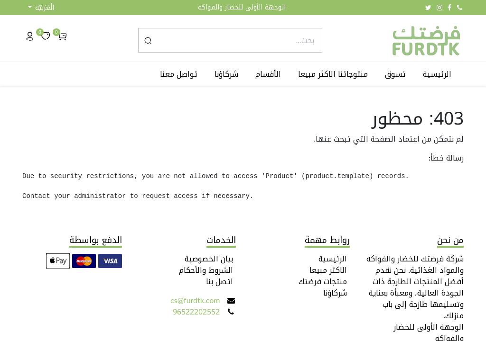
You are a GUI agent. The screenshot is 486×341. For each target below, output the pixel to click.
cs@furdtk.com (195, 300)
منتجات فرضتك (323, 281)
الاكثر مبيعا (328, 270)
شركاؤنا (335, 293)
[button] (41, 7)
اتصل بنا (219, 281)
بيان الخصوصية (209, 258)
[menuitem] (439, 74)
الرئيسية (332, 258)
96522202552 (196, 312)
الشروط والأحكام (206, 270)
